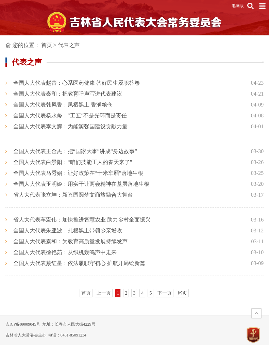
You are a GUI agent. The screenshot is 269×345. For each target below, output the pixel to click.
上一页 (104, 293)
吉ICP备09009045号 (22, 324)
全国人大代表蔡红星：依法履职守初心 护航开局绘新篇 (79, 263)
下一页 (164, 293)
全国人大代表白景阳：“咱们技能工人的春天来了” (72, 162)
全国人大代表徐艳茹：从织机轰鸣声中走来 (65, 252)
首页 (46, 45)
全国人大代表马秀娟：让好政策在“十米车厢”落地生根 (78, 173)
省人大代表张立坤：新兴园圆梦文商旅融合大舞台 (73, 195)
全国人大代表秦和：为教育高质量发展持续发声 (70, 241)
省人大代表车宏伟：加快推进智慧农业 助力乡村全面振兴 (82, 220)
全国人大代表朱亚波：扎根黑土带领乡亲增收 (67, 230)
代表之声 (69, 45)
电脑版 (238, 5)
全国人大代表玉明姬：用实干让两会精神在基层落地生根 (81, 184)
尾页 (182, 293)
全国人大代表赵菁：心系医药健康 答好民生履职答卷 (76, 83)
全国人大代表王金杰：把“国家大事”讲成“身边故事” (75, 151)
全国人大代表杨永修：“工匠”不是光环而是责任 (70, 115)
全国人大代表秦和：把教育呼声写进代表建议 (67, 94)
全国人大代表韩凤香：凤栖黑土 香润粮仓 (63, 105)
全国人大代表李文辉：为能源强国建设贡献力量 (70, 126)
